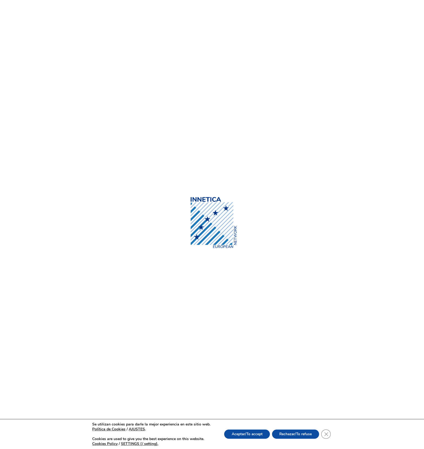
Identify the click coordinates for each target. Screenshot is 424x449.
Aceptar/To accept (245, 434)
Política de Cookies (106, 429)
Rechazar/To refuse (296, 434)
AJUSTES (134, 429)
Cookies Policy (102, 443)
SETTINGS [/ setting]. (136, 443)
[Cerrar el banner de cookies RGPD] (328, 434)
